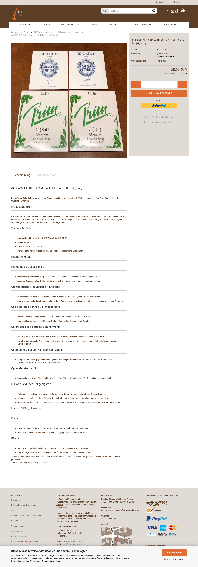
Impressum (16, 500)
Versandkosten (17, 526)
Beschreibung (22, 175)
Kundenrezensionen (47, 175)
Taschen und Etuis (70, 25)
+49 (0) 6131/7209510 (73, 541)
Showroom (170, 25)
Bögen (47, 25)
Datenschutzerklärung (51, 561)
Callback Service (18, 536)
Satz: (133, 78)
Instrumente (26, 25)
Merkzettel (178, 2)
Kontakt (14, 521)
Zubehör (112, 25)
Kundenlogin (162, 2)
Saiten (94, 25)
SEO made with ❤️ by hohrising (24, 542)
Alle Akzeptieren (174, 552)
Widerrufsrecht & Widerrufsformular (26, 515)
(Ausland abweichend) (165, 57)
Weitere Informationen (174, 559)
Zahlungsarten (17, 531)
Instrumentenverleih (142, 25)
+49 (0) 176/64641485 (71, 544)
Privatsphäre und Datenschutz (24, 505)
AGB (13, 510)
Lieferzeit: (135, 54)
